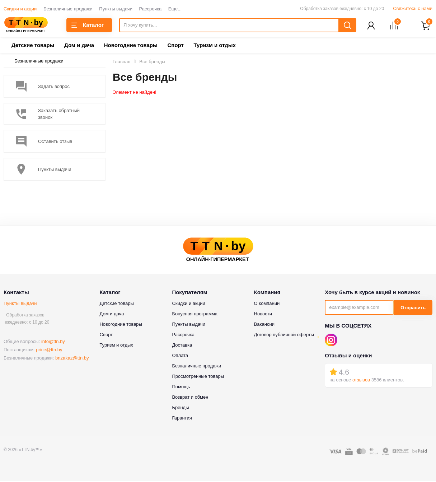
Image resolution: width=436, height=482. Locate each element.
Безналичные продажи (68, 8)
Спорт (175, 46)
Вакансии (264, 325)
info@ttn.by (53, 342)
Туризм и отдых (214, 46)
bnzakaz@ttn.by (72, 358)
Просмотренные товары (198, 377)
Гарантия (182, 418)
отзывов (361, 380)
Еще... (175, 8)
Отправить (413, 308)
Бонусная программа (194, 314)
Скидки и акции (20, 8)
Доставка (182, 345)
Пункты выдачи (115, 8)
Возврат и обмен (190, 397)
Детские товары (32, 46)
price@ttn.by (49, 350)
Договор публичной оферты (284, 335)
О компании (267, 304)
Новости (263, 314)
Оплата (180, 356)
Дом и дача (79, 46)
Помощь (181, 387)
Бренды (180, 408)
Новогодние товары (131, 46)
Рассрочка (150, 8)
